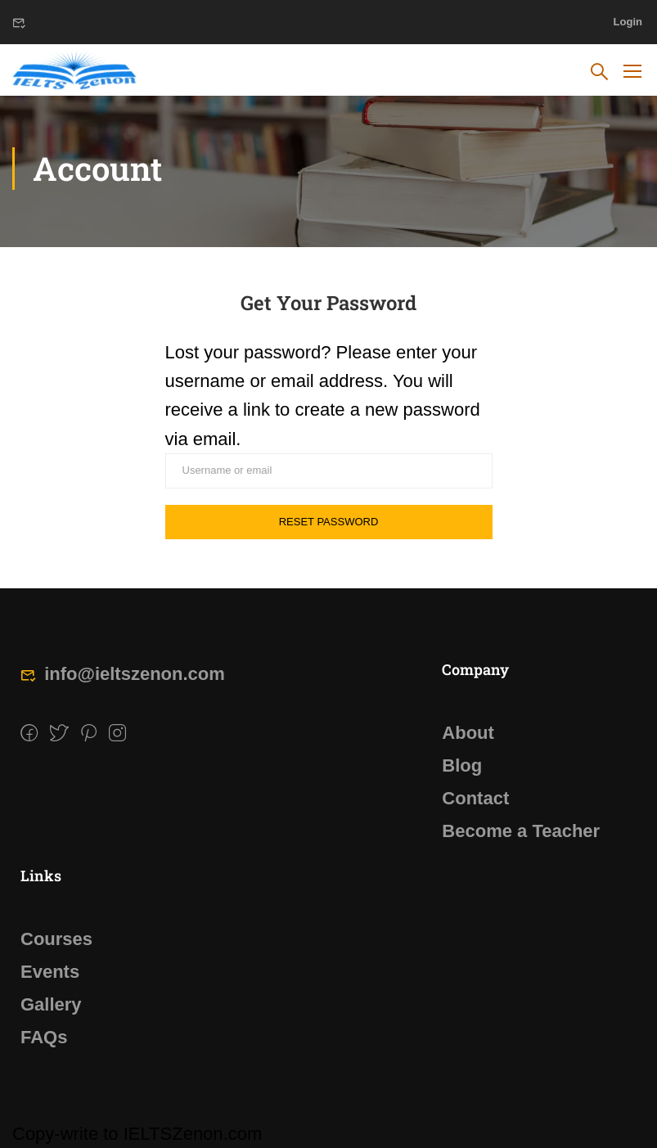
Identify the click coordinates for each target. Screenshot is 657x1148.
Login (628, 22)
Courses (56, 939)
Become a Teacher (521, 831)
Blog (462, 765)
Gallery (51, 1004)
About (468, 733)
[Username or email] (329, 470)
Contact (475, 798)
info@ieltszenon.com (122, 674)
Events (49, 971)
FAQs (43, 1037)
